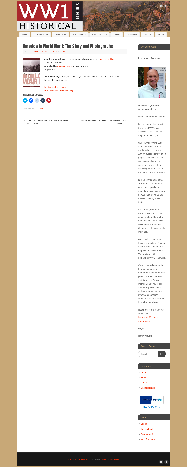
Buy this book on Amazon (55, 87)
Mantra (105, 459)
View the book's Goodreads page (59, 90)
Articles (144, 372)
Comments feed (148, 434)
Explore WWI (60, 34)
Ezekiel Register (33, 51)
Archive (116, 34)
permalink (39, 108)
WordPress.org (148, 439)
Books (62, 51)
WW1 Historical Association (79, 459)
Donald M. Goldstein (107, 59)
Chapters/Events (99, 34)
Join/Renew (132, 34)
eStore (161, 34)
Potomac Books (64, 66)
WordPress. (114, 459)
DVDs (144, 382)
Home (24, 34)
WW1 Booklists (78, 34)
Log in (144, 424)
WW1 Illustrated (41, 34)
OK (160, 353)
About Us (147, 34)
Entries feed (147, 429)
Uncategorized (148, 387)
